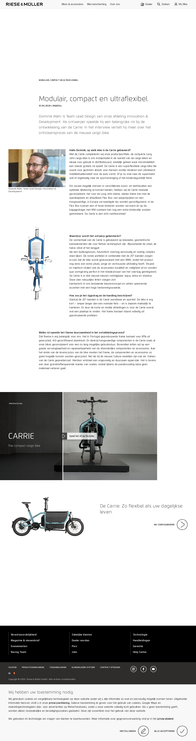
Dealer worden (80, 640)
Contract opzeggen (110, 667)
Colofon (12, 667)
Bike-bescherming (96, 4)
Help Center (140, 652)
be (11, 673)
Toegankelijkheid (57, 667)
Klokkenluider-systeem (83, 667)
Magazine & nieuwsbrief (25, 640)
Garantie (138, 646)
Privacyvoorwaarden (33, 667)
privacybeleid (165, 718)
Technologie (140, 634)
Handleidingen (141, 640)
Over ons (115, 4)
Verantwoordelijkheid (24, 634)
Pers (74, 646)
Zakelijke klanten (82, 634)
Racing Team (18, 652)
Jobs (74, 652)
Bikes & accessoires (72, 4)
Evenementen (19, 646)
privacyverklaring (59, 702)
